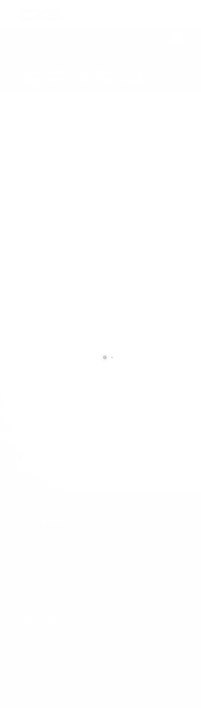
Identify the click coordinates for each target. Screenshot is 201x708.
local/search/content (57, 61)
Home (23, 61)
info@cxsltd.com (113, 16)
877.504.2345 (170, 16)
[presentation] (67, 442)
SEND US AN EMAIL (110, 10)
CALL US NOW (168, 10)
